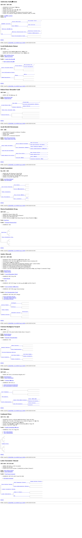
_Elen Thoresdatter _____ (7, 210)
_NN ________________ (6, 35)
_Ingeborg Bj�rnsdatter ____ (34, 34)
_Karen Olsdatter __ (6, 380)
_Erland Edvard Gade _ (6, 111)
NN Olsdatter (5, 422)
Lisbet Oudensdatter (8, 501)
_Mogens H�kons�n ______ (34, 424)
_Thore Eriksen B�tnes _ (19, 208)
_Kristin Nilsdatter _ (29, 69)
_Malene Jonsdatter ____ (16, 382)
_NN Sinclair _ (25, 331)
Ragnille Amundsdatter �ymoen (12, 454)
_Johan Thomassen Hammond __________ (38, 156)
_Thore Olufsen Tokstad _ (7, 515)
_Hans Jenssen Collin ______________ (38, 163)
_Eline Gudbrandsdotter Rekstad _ (22, 517)
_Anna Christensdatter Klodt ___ (19, 38)
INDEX (2, 42)
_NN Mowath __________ (16, 320)
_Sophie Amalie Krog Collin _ (8, 166)
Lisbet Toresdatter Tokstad (9, 521)
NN (5, 17)
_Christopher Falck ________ (34, 20)
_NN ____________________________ (22, 529)
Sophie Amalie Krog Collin (10, 147)
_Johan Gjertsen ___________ (34, 25)
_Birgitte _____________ (33, 431)
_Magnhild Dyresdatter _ (33, 427)
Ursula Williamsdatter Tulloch (11, 291)
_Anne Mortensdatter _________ (20, 430)
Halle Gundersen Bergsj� (9, 64)
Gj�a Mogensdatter (8, 59)
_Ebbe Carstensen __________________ (38, 151)
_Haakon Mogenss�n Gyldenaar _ (20, 426)
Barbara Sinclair (7, 289)
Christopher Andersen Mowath (10, 315)
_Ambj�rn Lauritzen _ (6, 24)
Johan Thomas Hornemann (9, 146)
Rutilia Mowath (7, 296)
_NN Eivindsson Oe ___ (29, 67)
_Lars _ (27, 211)
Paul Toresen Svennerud (10, 504)
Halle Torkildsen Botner (9, 57)
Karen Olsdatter (7, 356)
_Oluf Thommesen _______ (6, 416)
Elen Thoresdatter (8, 191)
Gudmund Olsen (5, 472)
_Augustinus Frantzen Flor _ (34, 32)
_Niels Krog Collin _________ (22, 164)
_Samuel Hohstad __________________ (30, 112)
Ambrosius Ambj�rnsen (7, 30)
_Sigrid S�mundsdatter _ (19, 201)
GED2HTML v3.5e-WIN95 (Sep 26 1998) (16, 45)
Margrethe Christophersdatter (11, 358)
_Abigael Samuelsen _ (17, 113)
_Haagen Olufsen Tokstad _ (36, 511)
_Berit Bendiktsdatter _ (16, 371)
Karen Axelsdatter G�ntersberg (11, 304)
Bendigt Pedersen (7, 355)
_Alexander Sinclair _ (16, 332)
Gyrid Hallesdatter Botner (8, 76)
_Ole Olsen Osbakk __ (28, 377)
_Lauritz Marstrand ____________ (19, 22)
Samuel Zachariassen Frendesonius (11, 408)
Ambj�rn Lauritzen (8, 15)
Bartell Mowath (7, 288)
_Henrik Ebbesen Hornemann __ (22, 152)
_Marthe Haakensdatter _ (6, 428)
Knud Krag (6, 234)
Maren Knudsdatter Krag (7, 253)
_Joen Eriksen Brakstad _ (7, 198)
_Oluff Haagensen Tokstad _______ (22, 513)
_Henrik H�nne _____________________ (39, 167)
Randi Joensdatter (6, 204)
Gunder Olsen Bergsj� (10, 61)
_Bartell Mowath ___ (6, 323)
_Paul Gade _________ (17, 109)
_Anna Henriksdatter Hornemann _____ (38, 154)
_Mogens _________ (18, 80)
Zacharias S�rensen (9, 404)
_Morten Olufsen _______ (33, 429)
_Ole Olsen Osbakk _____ (16, 378)
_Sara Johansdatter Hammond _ (22, 157)
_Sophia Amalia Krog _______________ (38, 165)
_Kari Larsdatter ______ (19, 212)
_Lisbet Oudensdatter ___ (7, 526)
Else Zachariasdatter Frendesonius (11, 410)
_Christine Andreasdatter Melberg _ (30, 110)
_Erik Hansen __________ (19, 196)
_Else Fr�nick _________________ (20, 26)
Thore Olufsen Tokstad (9, 500)
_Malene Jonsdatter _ (28, 379)
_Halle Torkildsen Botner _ (7, 70)
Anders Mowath (5, 329)
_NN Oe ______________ (29, 78)
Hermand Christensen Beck (10, 236)
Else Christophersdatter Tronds (11, 309)
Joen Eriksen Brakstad (8, 190)
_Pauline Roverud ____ (6, 123)
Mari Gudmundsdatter (8, 458)
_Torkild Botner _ (18, 68)
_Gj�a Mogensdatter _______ (8, 82)
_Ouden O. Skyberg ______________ (22, 524)
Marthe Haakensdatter (9, 402)
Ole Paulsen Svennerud (8, 508)
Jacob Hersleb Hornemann (8, 160)
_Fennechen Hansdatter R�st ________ (39, 170)
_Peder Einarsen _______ (16, 366)
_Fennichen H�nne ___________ (23, 169)
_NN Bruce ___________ (16, 325)
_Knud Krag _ (4, 247)
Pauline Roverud (7, 104)
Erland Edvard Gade (8, 103)
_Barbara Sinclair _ (6, 334)
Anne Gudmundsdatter (8, 460)
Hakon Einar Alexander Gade (9, 117)
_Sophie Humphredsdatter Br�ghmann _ (39, 158)
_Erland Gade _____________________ (30, 108)
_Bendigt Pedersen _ (6, 369)
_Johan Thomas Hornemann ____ (8, 155)
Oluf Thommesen (7, 400)
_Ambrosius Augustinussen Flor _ (19, 33)
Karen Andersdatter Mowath (9, 314)
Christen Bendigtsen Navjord (9, 374)
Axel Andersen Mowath (8, 316)
